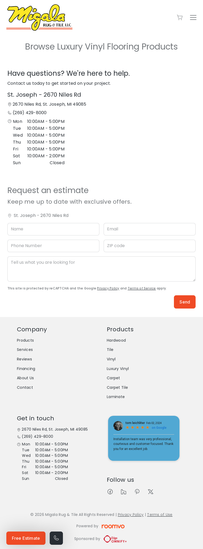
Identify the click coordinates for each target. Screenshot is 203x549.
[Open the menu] (193, 17)
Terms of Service (142, 288)
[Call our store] (56, 538)
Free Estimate (26, 538)
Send (184, 302)
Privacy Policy (108, 288)
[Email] (150, 229)
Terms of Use (159, 514)
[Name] (53, 229)
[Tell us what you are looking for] (101, 269)
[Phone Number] (53, 246)
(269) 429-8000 (30, 113)
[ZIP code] (150, 246)
